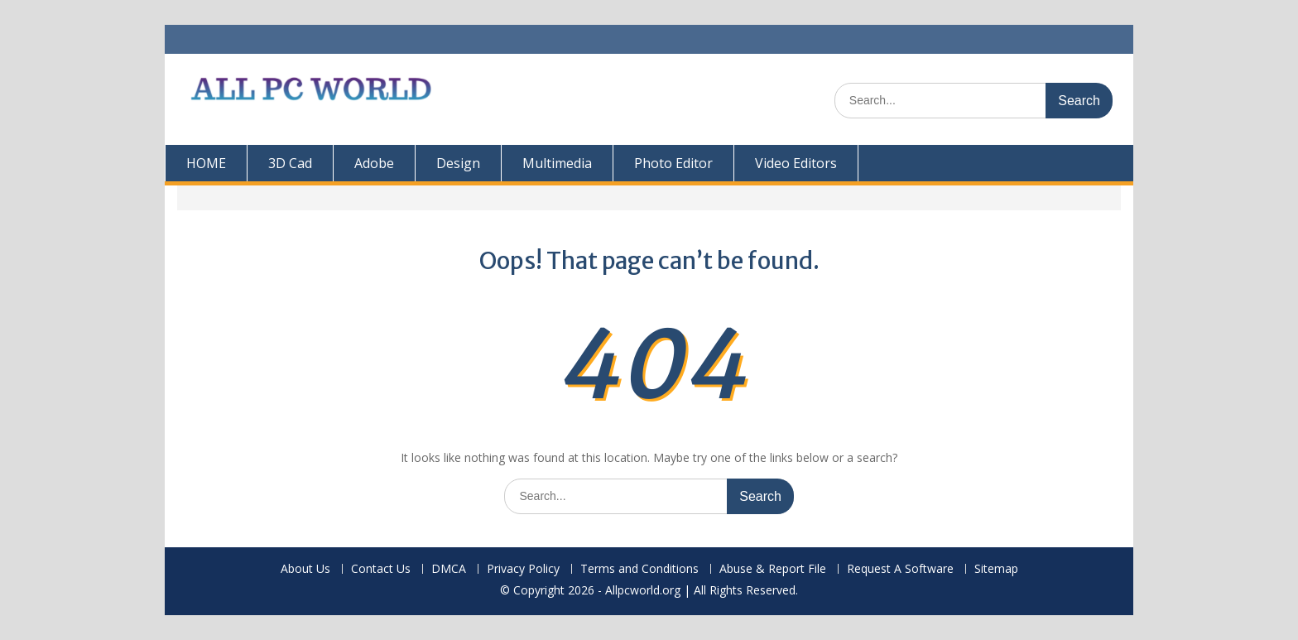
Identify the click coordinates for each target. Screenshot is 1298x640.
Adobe (374, 163)
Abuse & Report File (772, 569)
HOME (206, 163)
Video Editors (796, 163)
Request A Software (900, 569)
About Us (305, 569)
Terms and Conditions (639, 569)
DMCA (448, 569)
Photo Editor (673, 163)
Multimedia (557, 163)
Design (458, 163)
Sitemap (996, 569)
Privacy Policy (523, 569)
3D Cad (290, 163)
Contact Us (381, 569)
